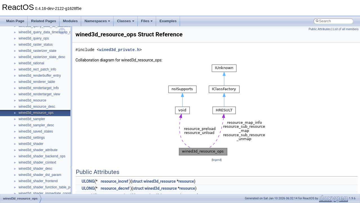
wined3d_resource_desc (37, 107)
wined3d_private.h (119, 49)
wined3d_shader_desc (35, 169)
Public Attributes (319, 29)
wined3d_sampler (32, 119)
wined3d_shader (31, 144)
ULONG (88, 181)
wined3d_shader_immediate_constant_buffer (52, 193)
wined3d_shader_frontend (38, 181)
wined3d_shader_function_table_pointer (49, 187)
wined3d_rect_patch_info (37, 69)
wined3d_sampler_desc (36, 125)
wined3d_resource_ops (36, 113)
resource (186, 181)
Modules (70, 21)
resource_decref (115, 188)
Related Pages (43, 21)
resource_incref (114, 181)
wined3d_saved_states (36, 131)
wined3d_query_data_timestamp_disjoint (49, 32)
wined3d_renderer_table (37, 82)
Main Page (15, 21)
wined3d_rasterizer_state (37, 51)
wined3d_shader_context (37, 162)
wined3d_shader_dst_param (40, 175)
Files (147, 21)
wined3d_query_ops (34, 38)
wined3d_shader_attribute (38, 150)
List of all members (346, 29)
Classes (125, 21)
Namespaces (97, 21)
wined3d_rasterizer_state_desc (42, 57)
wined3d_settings (32, 138)
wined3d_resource (32, 100)
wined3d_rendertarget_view (39, 94)
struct (137, 181)
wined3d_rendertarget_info (39, 88)
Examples (168, 21)
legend (216, 159)
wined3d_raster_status (36, 45)
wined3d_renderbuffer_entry (40, 76)
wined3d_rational (31, 63)
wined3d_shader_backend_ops (42, 156)
